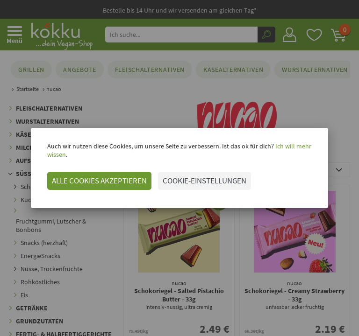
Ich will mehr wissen (292, 150)
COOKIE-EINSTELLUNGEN (194, 176)
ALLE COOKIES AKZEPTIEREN (89, 176)
